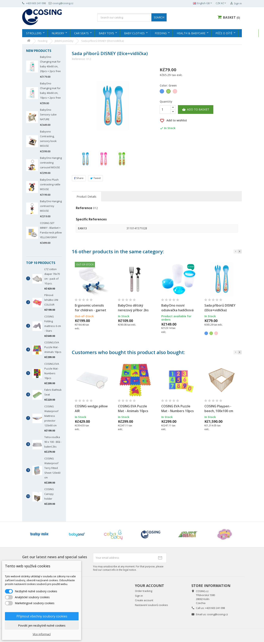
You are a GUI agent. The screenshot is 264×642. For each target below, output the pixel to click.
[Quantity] (165, 109)
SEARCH (159, 17)
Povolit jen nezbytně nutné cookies (42, 625)
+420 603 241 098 (215, 608)
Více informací (42, 634)
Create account (144, 600)
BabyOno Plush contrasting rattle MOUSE (50, 184)
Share (79, 178)
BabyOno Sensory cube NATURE (48, 114)
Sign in (139, 595)
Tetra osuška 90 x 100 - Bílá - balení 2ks (53, 441)
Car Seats (81, 33)
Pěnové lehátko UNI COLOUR (51, 299)
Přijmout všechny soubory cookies (41, 616)
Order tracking (143, 591)
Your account (149, 585)
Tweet (95, 178)
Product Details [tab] (86, 196)
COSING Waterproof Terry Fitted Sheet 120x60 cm (52, 468)
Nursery (58, 33)
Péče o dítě (224, 33)
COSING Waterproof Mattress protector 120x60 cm (51, 416)
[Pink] (175, 91)
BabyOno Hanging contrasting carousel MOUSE (51, 162)
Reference (84, 208)
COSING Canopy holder (49, 493)
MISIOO (247, 33)
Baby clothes (134, 33)
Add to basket (195, 109)
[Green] (168, 91)
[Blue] (162, 91)
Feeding (161, 33)
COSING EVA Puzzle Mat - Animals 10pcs (52, 347)
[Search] (132, 17)
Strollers (34, 33)
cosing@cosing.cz (217, 614)
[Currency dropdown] (221, 3)
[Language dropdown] (203, 3)
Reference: (78, 59)
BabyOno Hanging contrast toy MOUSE (51, 205)
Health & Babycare (191, 33)
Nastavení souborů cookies (151, 605)
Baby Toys (106, 33)
